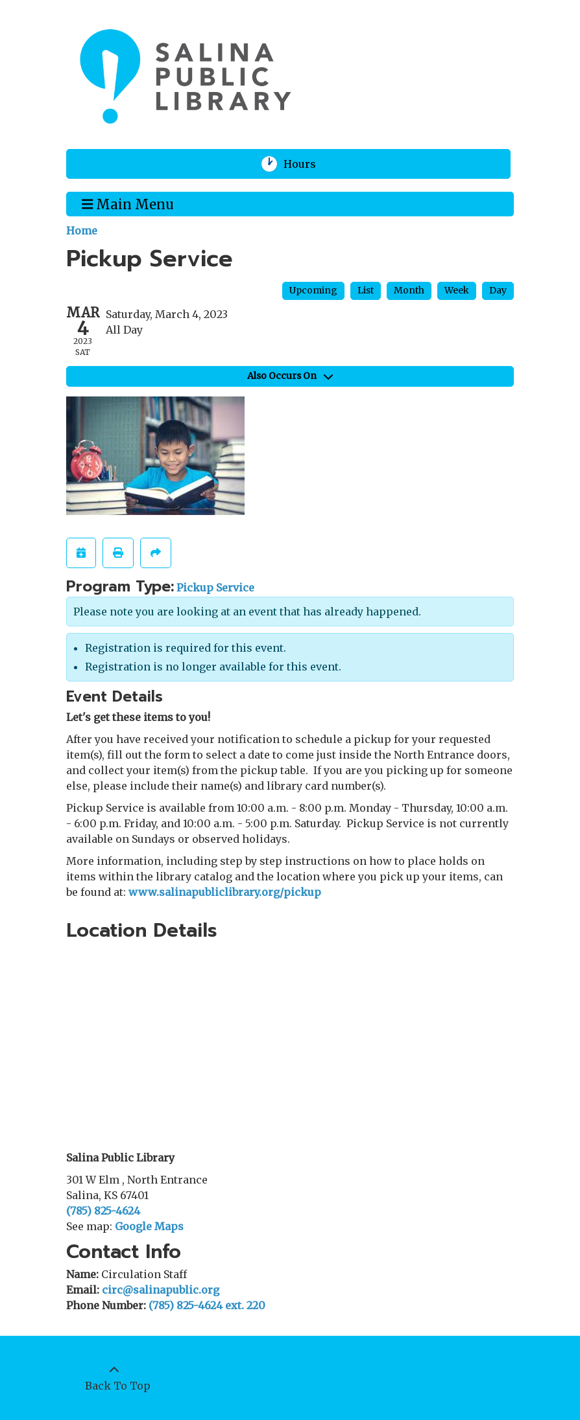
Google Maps (149, 1226)
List (365, 290)
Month (409, 290)
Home (81, 230)
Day (498, 290)
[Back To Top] (114, 1378)
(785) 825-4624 (103, 1210)
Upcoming (313, 290)
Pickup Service (215, 587)
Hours (307, 164)
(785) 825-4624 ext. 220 (207, 1305)
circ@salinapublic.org (160, 1289)
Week (456, 290)
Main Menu (128, 203)
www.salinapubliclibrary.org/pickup (224, 892)
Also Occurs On (290, 376)
